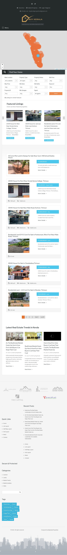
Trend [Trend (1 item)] (5, 519)
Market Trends (7, 480)
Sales (4, 485)
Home (4, 423)
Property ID (8, 90)
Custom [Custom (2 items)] (16, 507)
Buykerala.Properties (53, 529)
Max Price (7, 84)
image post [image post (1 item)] (6, 513)
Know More (15, 135)
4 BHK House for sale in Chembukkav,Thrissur (24, 263)
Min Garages (23, 90)
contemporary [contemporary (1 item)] (7, 507)
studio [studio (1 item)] (15, 516)
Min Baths (37, 84)
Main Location (8, 77)
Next (36, 317)
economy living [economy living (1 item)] (7, 510)
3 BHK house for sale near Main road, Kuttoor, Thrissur (33, 126)
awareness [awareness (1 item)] (6, 504)
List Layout (6, 426)
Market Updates (7, 483)
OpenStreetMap (63, 69)
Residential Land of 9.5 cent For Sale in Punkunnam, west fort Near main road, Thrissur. (33, 235)
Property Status (38, 77)
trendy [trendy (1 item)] (11, 519)
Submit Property (31, 8)
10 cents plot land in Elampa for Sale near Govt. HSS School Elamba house (31, 157)
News (4, 434)
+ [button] (2, 64)
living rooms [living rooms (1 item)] (7, 516)
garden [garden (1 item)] (17, 510)
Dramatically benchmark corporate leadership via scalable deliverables (33, 436)
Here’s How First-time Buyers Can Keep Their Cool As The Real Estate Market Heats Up (33, 429)
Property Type (23, 77)
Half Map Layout (7, 428)
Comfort (5, 474)
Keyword (51, 84)
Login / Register (44, 8)
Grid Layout (6, 431)
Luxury (5, 477)
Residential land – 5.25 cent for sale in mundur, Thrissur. (27, 290)
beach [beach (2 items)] (14, 504)
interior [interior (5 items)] (14, 513)
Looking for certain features (13, 97)
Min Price (51, 77)
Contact (5, 437)
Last (42, 317)
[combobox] (11, 80)
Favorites (20, 8)
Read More (9, 366)
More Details (42, 170)
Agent (36, 90)
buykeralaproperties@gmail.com (38, 11)
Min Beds (22, 84)
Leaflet (56, 69)
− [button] (2, 67)
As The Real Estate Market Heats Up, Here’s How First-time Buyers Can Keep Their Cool (34, 416)
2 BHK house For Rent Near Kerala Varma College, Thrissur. (13, 126)
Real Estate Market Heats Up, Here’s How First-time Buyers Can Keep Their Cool (34, 423)
